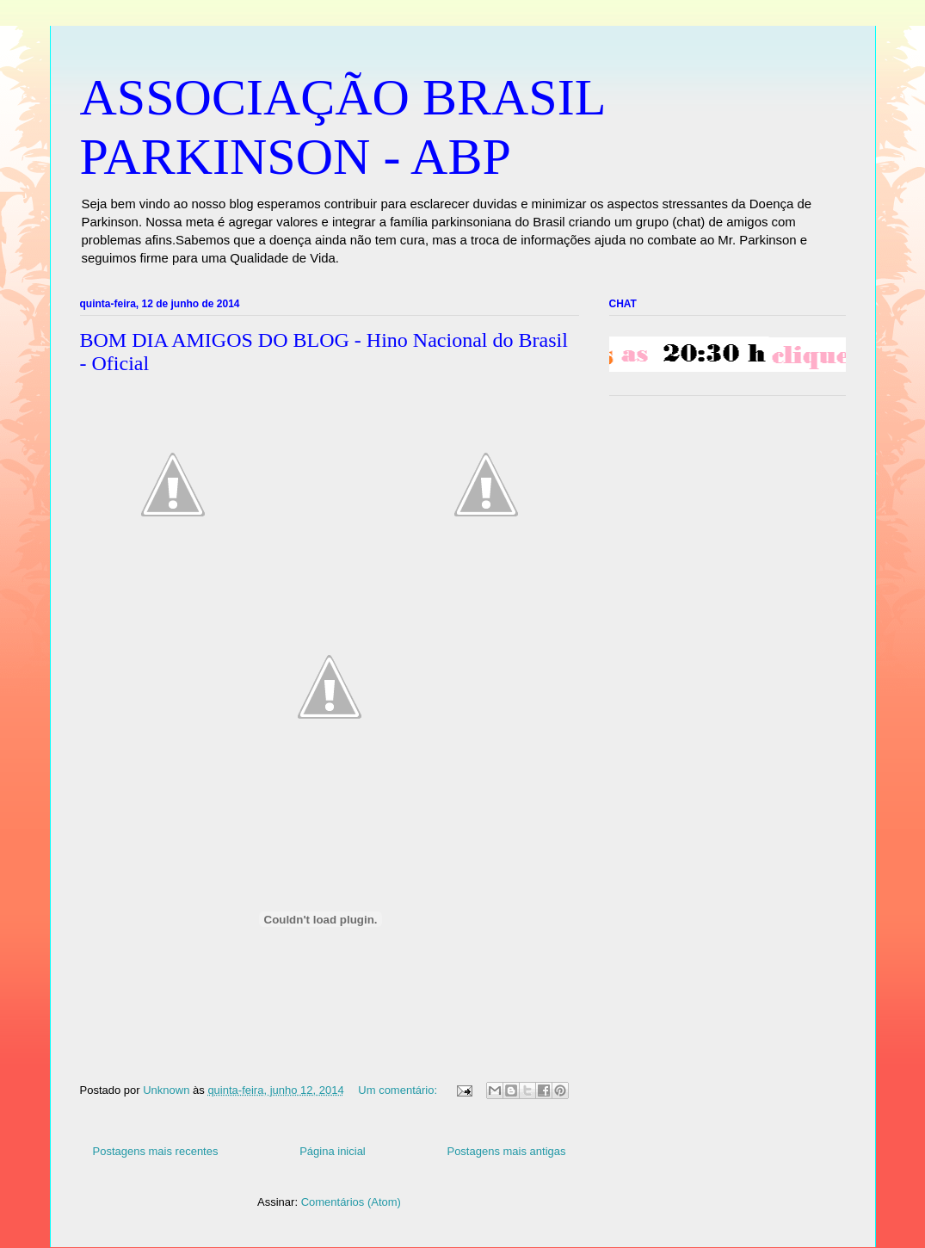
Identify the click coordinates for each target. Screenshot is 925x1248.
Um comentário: (399, 1090)
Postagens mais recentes (156, 1151)
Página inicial (332, 1151)
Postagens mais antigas (506, 1151)
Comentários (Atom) (351, 1201)
